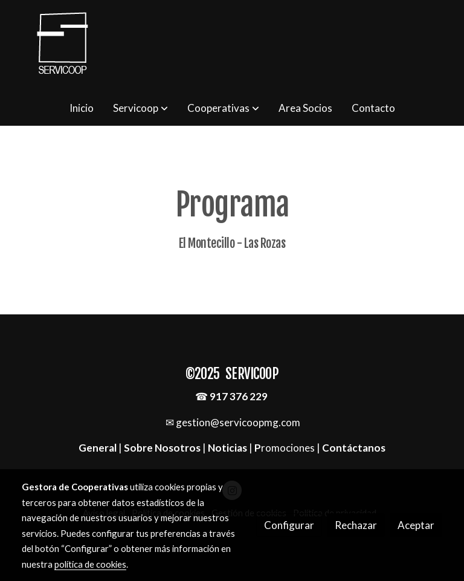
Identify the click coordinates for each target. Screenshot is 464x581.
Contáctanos (353, 447)
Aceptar (416, 525)
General (98, 447)
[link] (63, 45)
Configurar (289, 525)
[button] (140, 108)
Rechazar (356, 525)
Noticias (227, 447)
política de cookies (90, 564)
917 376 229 (239, 396)
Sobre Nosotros (162, 447)
